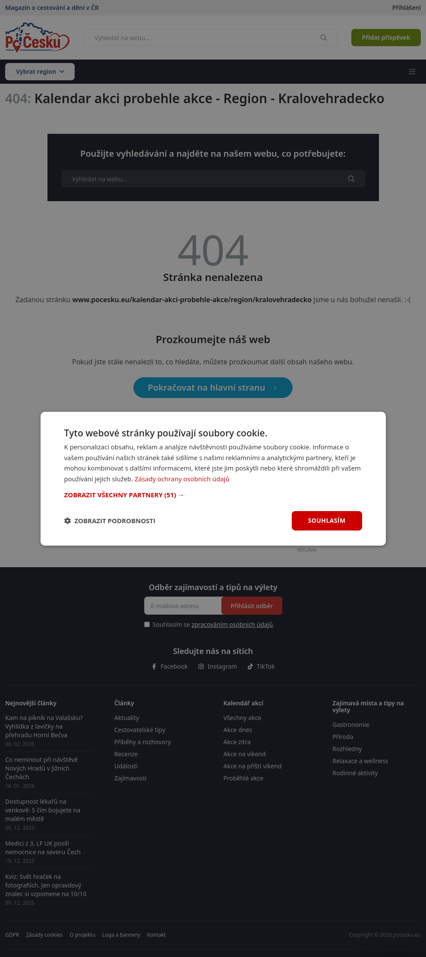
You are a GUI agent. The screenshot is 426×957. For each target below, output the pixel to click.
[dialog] (213, 478)
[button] (213, 495)
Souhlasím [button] (327, 520)
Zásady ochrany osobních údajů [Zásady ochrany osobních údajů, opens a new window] (182, 478)
